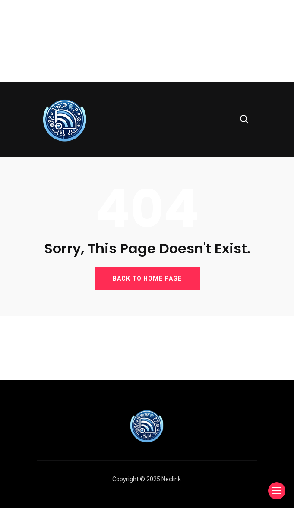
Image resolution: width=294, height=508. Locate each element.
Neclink (171, 479)
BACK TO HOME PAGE (147, 278)
